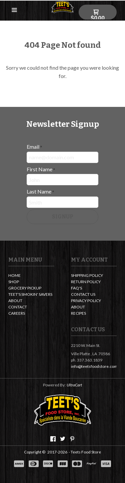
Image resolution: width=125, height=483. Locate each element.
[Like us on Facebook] (53, 439)
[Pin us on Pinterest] (72, 439)
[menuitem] (31, 276)
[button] (14, 10)
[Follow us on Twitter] (62, 439)
